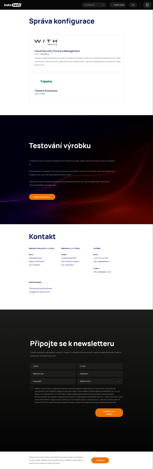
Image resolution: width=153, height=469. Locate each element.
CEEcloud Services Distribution (40, 288)
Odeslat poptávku (42, 197)
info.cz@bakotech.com (102, 272)
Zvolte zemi (117, 4)
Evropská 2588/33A (68, 258)
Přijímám (100, 460)
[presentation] (51, 412)
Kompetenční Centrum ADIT (39, 292)
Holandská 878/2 (35, 258)
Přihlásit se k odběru (109, 412)
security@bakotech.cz (102, 261)
